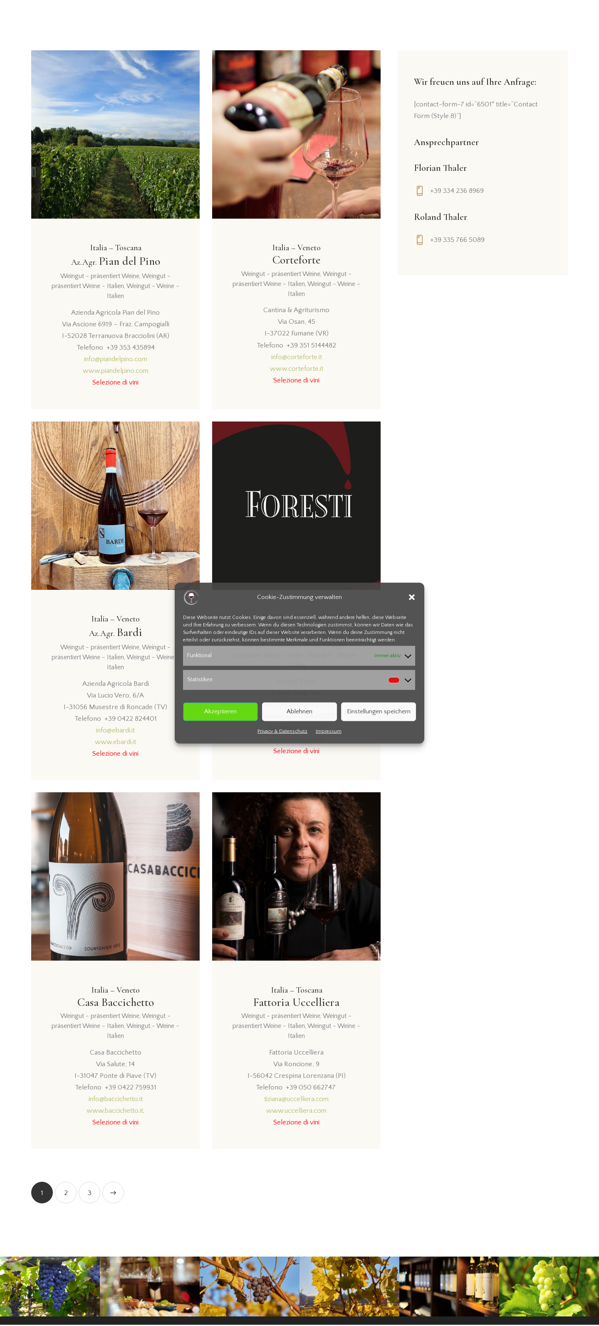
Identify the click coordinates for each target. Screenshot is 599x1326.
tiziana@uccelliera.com (296, 1100)
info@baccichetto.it (115, 1100)
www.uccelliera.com (296, 1112)
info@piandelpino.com (116, 359)
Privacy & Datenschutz (282, 731)
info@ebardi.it (115, 731)
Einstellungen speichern (379, 711)
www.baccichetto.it (115, 1112)
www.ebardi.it (115, 743)
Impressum (329, 731)
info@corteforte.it (296, 357)
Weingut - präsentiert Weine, (101, 277)
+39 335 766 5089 (457, 240)
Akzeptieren (220, 711)
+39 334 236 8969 (457, 191)
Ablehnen (299, 711)
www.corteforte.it (296, 368)
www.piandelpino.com (115, 371)
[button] (412, 597)
